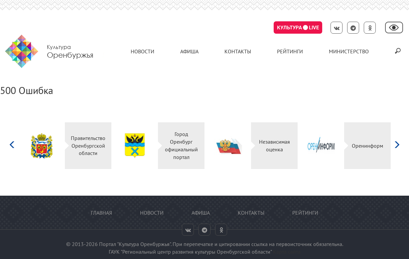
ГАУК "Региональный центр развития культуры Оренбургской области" (190, 251)
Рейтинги (290, 51)
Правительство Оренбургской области (88, 146)
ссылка (259, 244)
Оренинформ (367, 145)
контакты (237, 51)
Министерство (349, 51)
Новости (142, 51)
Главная (101, 212)
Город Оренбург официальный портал (181, 145)
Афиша (189, 51)
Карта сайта (287, 251)
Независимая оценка (274, 145)
